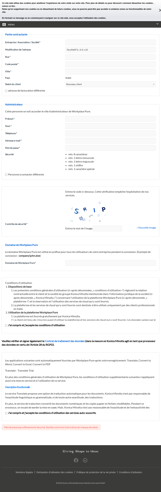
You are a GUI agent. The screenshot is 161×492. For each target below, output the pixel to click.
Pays (7, 77)
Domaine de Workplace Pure (20, 262)
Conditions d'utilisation (130, 472)
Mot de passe (12, 147)
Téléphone (11, 133)
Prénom (10, 118)
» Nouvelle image (146, 227)
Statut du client (13, 84)
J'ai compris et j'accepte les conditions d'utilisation (35, 325)
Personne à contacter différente (24, 174)
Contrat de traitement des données (65, 341)
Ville (8, 71)
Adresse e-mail (13, 140)
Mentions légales (24, 472)
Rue (7, 56)
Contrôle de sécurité (16, 224)
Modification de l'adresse (18, 49)
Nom (8, 126)
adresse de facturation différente (25, 90)
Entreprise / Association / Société (22, 42)
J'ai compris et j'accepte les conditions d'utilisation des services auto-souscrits (50, 412)
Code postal (12, 64)
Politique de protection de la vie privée (96, 472)
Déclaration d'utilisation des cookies (54, 472)
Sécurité (9, 154)
